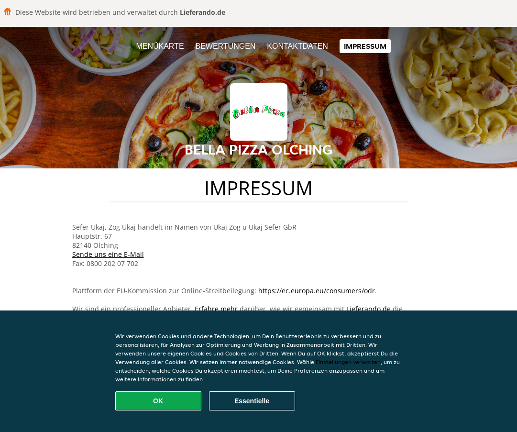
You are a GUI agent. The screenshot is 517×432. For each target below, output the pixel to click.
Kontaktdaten (297, 46)
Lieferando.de (368, 308)
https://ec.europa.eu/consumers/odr (316, 290)
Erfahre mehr (216, 308)
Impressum (365, 46)
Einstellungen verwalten (348, 362)
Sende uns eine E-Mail (108, 254)
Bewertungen (225, 46)
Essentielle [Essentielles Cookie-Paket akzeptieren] (251, 401)
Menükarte (160, 46)
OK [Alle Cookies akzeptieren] (158, 401)
